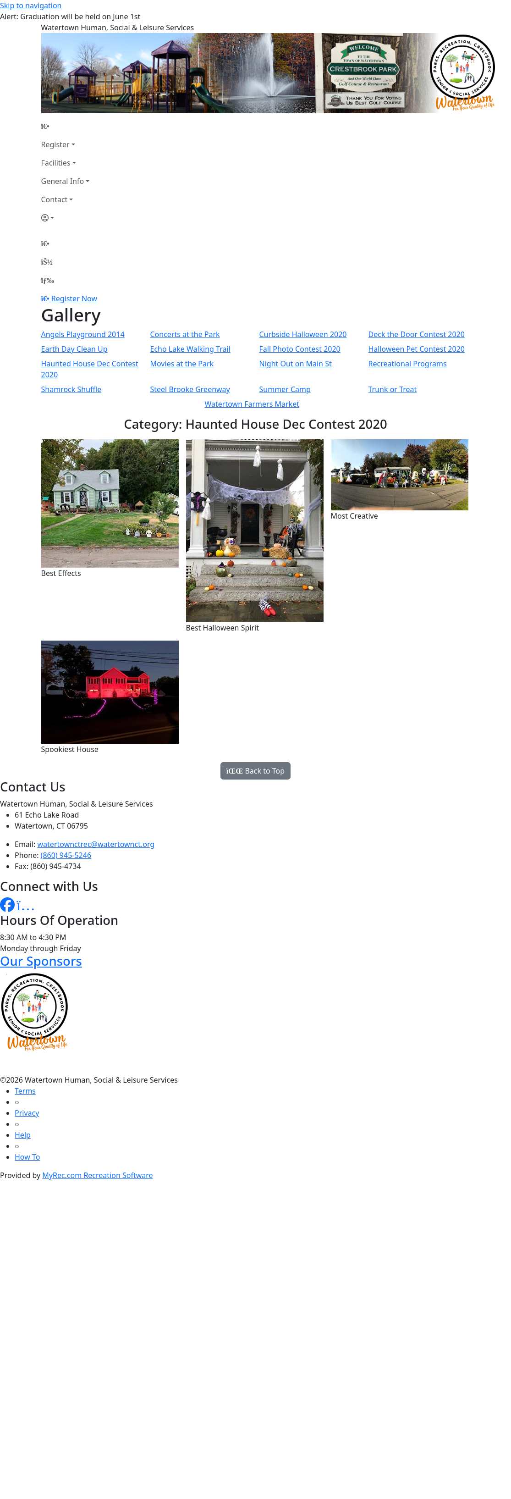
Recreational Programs (407, 364)
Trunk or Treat (392, 389)
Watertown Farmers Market (252, 404)
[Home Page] (65, 126)
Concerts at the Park (185, 334)
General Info (62, 181)
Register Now (74, 298)
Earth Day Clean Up (74, 349)
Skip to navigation (30, 5)
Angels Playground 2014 (83, 334)
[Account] (65, 218)
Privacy (27, 1113)
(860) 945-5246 (66, 855)
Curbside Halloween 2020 (303, 334)
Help (23, 1135)
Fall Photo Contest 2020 (300, 349)
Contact (54, 199)
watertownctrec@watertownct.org (96, 844)
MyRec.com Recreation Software (97, 1175)
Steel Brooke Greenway (190, 389)
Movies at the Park (182, 364)
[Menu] (47, 280)
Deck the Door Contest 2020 (416, 334)
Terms (25, 1091)
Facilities (56, 163)
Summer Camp (285, 389)
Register (55, 144)
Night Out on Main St (295, 364)
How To (27, 1157)
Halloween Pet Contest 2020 (416, 349)
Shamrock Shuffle (71, 389)
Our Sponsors (41, 960)
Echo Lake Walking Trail (190, 349)
